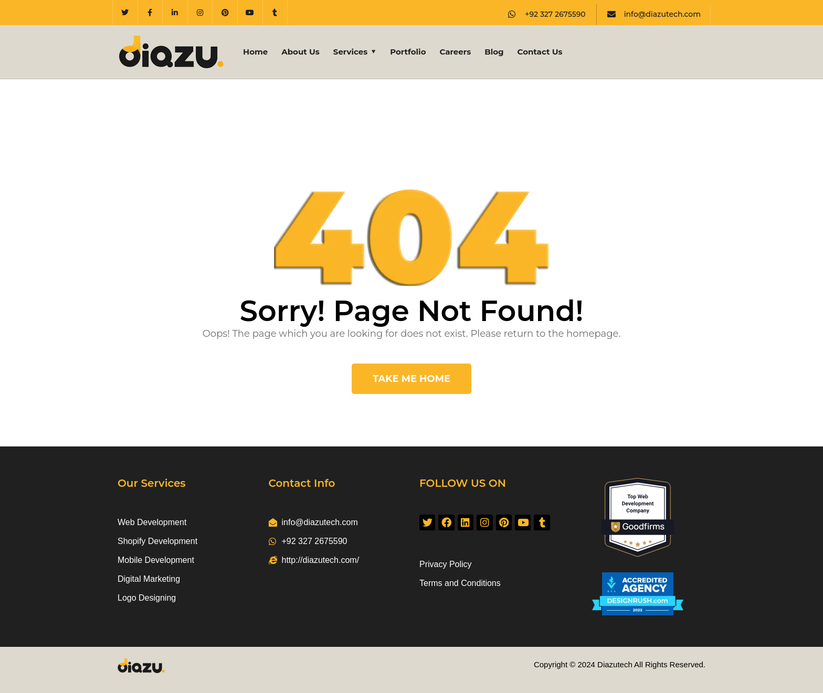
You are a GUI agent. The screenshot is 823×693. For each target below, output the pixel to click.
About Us (300, 52)
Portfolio (408, 52)
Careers (455, 52)
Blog (493, 52)
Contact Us (540, 52)
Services (350, 52)
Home (255, 52)
